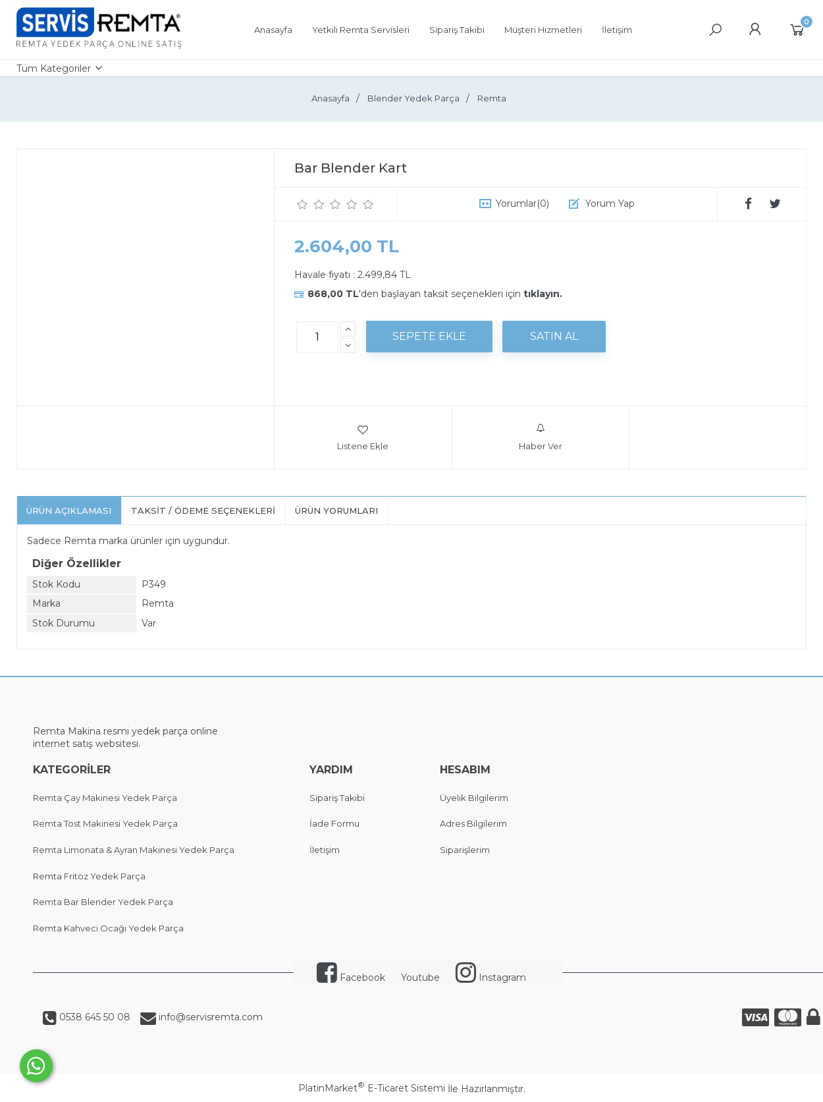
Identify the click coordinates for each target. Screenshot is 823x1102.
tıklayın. (542, 294)
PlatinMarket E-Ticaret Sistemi (371, 1088)
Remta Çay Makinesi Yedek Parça (105, 797)
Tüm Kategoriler (53, 68)
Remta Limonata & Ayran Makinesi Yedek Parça (133, 849)
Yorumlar (522, 203)
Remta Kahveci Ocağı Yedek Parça (108, 928)
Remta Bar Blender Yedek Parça (103, 901)
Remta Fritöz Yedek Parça (89, 876)
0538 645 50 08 (93, 1017)
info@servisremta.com (209, 1017)
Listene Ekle (362, 437)
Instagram (491, 977)
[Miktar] (317, 337)
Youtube (420, 977)
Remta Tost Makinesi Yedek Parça (105, 823)
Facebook (351, 977)
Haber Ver (540, 437)
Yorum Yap (610, 203)
